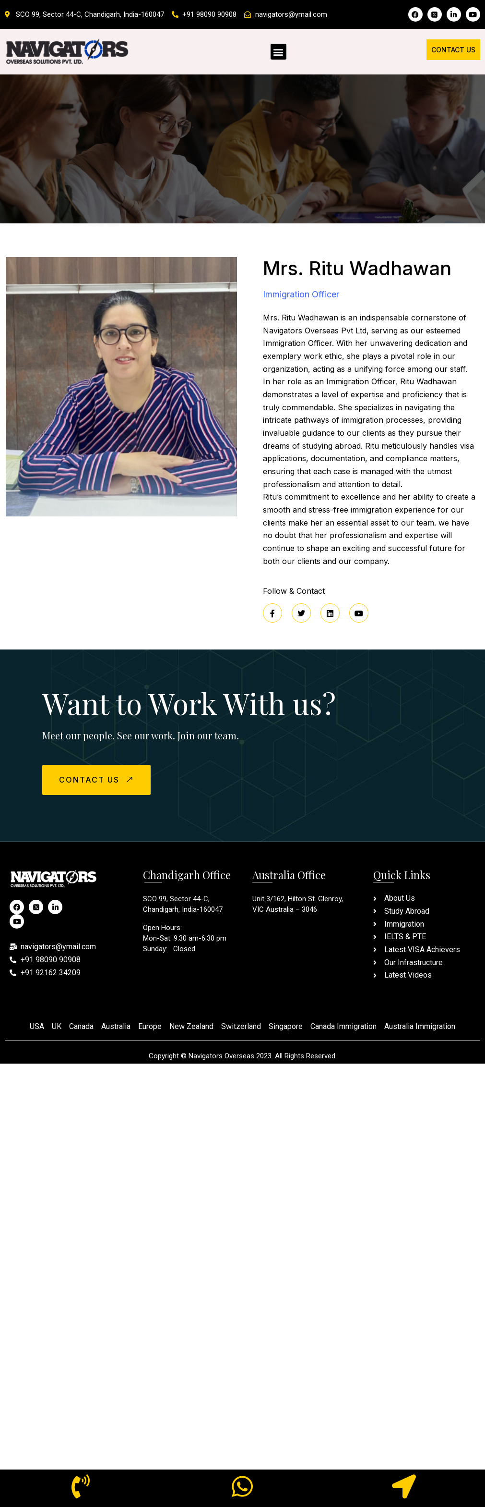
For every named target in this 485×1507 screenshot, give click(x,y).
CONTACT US (97, 779)
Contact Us (453, 50)
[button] (278, 52)
